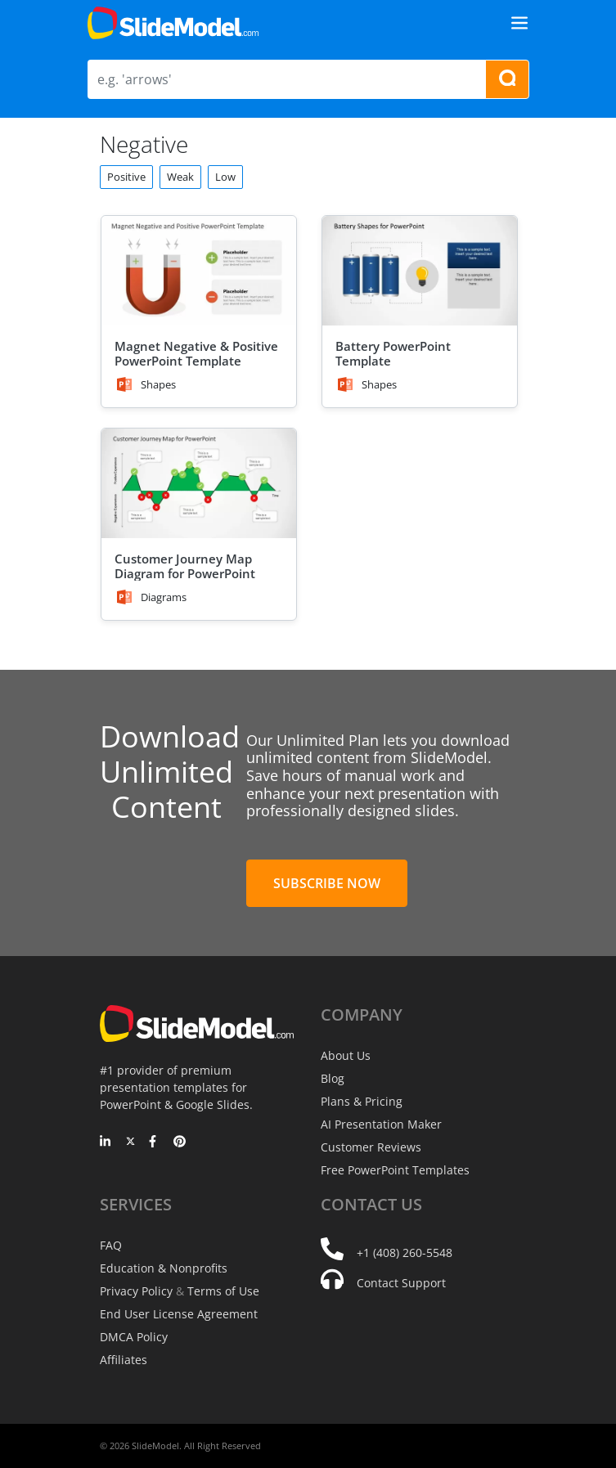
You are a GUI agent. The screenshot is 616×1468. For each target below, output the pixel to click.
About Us (346, 1055)
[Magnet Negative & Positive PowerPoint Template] (198, 270)
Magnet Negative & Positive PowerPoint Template (196, 353)
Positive (126, 176)
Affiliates (123, 1359)
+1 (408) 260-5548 (404, 1252)
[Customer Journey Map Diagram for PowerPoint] (198, 483)
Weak (180, 176)
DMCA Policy (134, 1337)
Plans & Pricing (361, 1101)
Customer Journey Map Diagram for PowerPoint (185, 565)
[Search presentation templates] (507, 79)
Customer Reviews (371, 1147)
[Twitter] (130, 1143)
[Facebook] (155, 1143)
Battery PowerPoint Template (393, 353)
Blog (332, 1078)
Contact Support (401, 1283)
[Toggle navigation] (519, 23)
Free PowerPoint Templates (395, 1170)
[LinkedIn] (106, 1143)
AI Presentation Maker (381, 1124)
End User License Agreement (179, 1314)
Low (225, 176)
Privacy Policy (136, 1291)
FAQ (111, 1245)
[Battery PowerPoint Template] (419, 270)
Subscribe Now (326, 883)
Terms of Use (223, 1291)
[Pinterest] (179, 1143)
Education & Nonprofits (163, 1268)
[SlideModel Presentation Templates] (173, 23)
